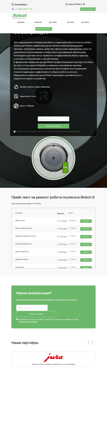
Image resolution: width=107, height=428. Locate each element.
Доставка (53, 22)
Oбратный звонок (44, 29)
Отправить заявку (53, 126)
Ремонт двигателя (22, 255)
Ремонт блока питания (24, 230)
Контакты (85, 22)
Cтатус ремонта (88, 9)
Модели (21, 22)
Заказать (85, 222)
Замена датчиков (22, 264)
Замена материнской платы (26, 238)
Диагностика (20, 221)
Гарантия (38, 22)
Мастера (70, 22)
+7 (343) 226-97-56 (23, 9)
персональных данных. (72, 131)
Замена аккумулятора (24, 247)
